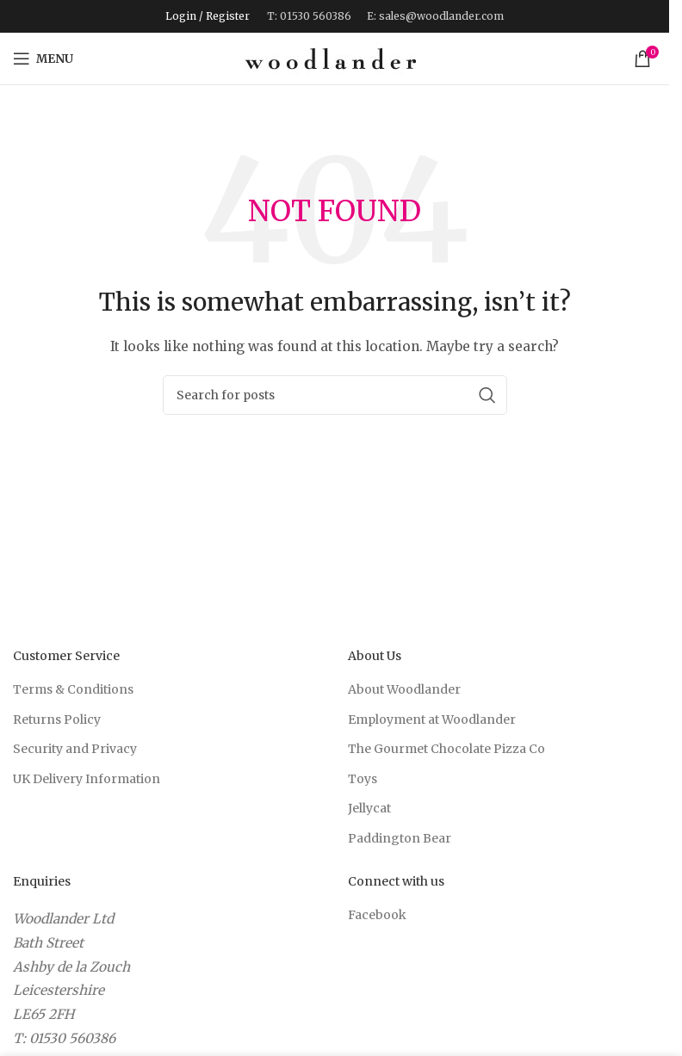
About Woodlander (404, 689)
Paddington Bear (399, 838)
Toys (362, 779)
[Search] (335, 395)
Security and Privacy (75, 748)
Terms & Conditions (73, 689)
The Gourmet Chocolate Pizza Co (446, 748)
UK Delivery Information (86, 779)
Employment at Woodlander (432, 719)
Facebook (377, 915)
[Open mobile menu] (43, 58)
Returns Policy (57, 719)
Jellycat (369, 808)
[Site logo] (331, 57)
